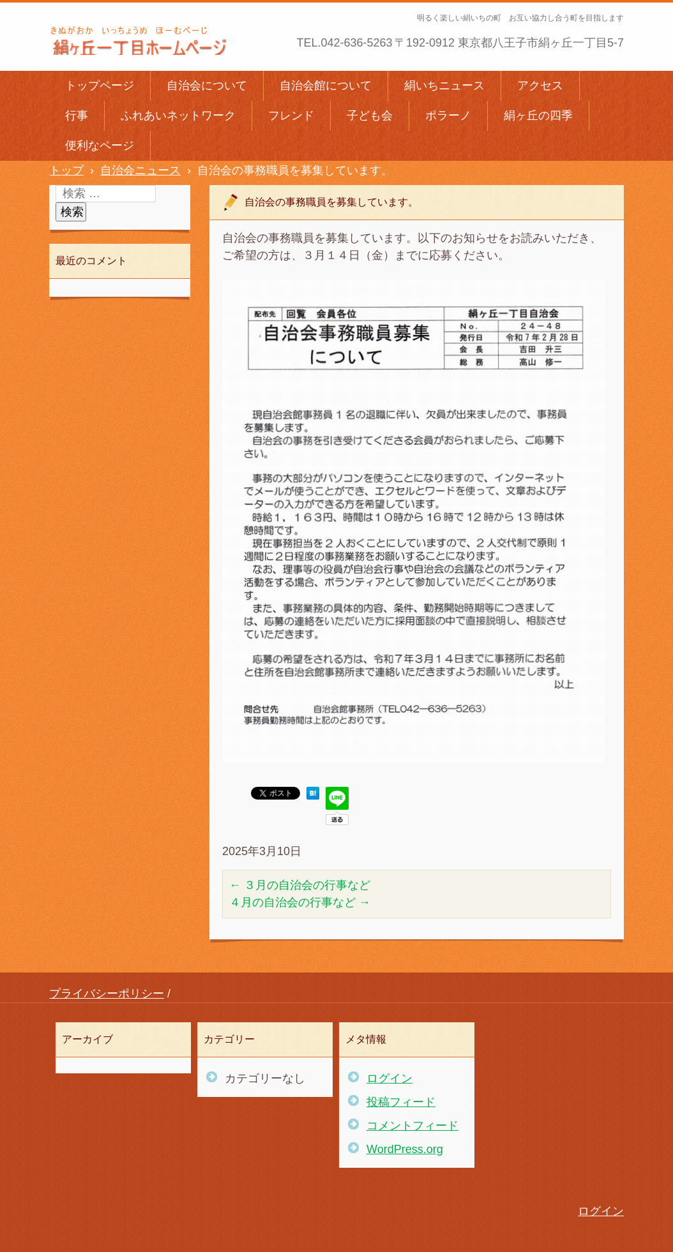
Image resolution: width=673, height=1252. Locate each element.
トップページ (99, 85)
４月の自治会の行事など (299, 902)
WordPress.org (405, 1149)
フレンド (291, 115)
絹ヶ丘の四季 (538, 115)
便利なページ (99, 145)
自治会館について (326, 85)
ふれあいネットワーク (178, 115)
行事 (76, 115)
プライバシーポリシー (106, 993)
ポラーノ (448, 115)
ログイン (389, 1078)
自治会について (207, 85)
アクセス (540, 85)
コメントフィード (412, 1125)
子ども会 (370, 115)
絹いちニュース (444, 85)
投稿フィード (401, 1102)
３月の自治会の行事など (299, 885)
